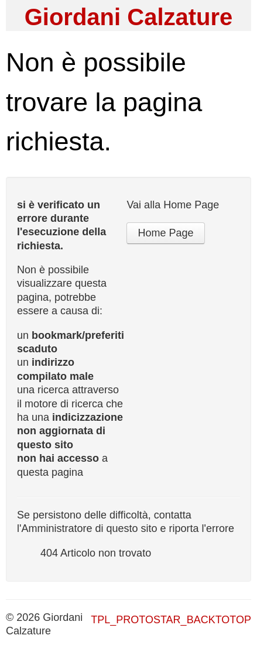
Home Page (165, 233)
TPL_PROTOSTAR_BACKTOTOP (171, 620)
